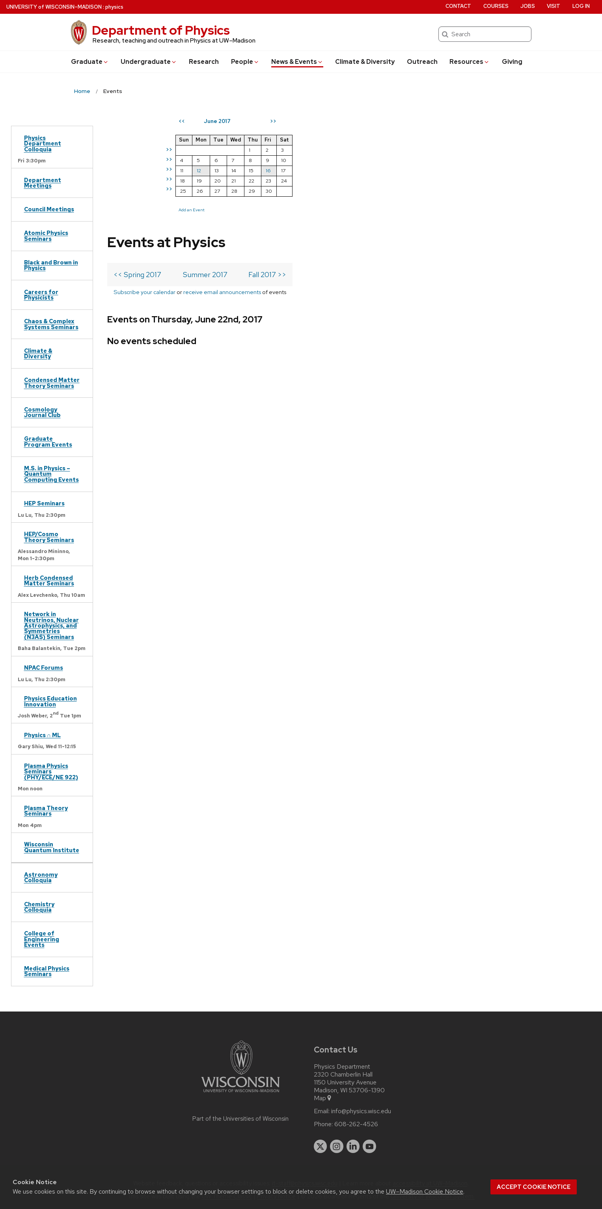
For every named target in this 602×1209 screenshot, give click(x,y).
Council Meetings (49, 209)
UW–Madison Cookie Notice (424, 1191)
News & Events (297, 62)
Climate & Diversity (365, 62)
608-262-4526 (356, 1124)
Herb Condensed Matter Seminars (49, 580)
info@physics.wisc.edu (361, 1111)
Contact (458, 6)
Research (204, 62)
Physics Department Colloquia (42, 143)
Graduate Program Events (48, 441)
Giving (512, 62)
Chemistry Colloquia (39, 906)
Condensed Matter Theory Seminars (52, 382)
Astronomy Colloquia (41, 877)
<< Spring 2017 (137, 157)
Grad (90, 62)
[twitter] (320, 1146)
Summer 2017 (205, 157)
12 (342, 170)
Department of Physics (161, 30)
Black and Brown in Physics (51, 265)
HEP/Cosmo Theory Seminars (49, 536)
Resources (469, 62)
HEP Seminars (44, 503)
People (245, 62)
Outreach (422, 62)
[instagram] (336, 1146)
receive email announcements (222, 175)
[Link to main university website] (240, 1094)
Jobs (527, 6)
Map (323, 1098)
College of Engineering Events (41, 939)
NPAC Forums (43, 667)
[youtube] (369, 1146)
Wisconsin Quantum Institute (51, 846)
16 (412, 170)
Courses (496, 6)
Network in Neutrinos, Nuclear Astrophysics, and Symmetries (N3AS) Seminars (51, 625)
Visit (553, 6)
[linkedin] (353, 1146)
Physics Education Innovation (50, 701)
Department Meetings (42, 182)
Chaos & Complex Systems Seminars (51, 323)
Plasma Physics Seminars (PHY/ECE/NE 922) (51, 771)
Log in (581, 6)
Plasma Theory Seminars (46, 810)
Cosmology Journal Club (42, 412)
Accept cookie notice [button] (533, 1187)
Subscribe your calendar (144, 175)
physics (114, 7)
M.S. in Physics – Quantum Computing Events (51, 473)
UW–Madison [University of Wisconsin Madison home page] (54, 7)
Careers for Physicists (41, 294)
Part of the (240, 1119)
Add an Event (335, 209)
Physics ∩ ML (42, 735)
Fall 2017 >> (267, 157)
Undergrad (149, 62)
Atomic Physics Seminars (46, 235)
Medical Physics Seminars (46, 971)
